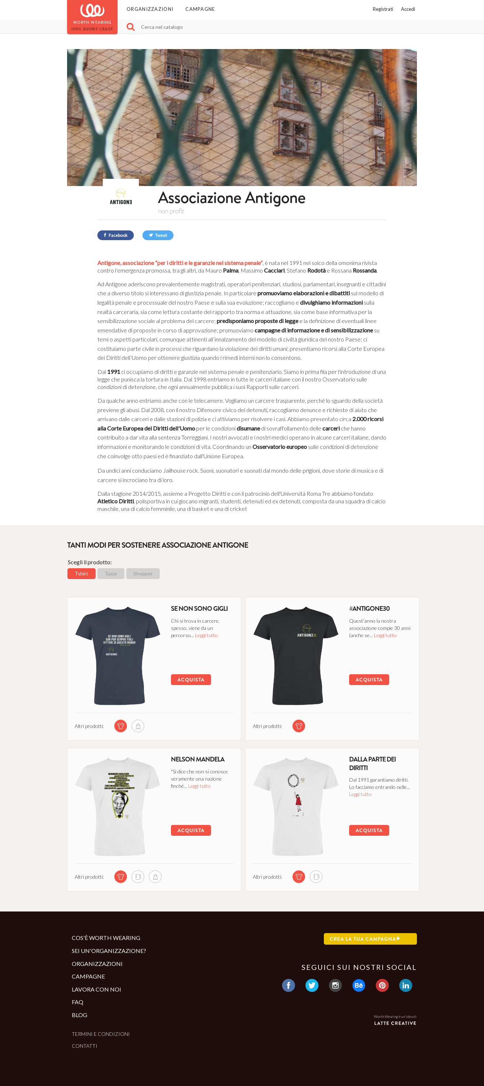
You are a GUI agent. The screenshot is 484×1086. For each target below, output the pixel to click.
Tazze (111, 573)
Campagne (200, 9)
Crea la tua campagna (365, 938)
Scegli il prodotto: (90, 562)
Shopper (143, 573)
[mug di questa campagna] (137, 876)
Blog (79, 1014)
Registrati (383, 9)
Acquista (189, 679)
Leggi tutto (205, 635)
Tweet (158, 235)
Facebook (115, 235)
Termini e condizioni (101, 1034)
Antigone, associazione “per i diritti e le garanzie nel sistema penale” (180, 262)
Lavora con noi (96, 989)
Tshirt (81, 573)
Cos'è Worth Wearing (106, 937)
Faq (77, 1001)
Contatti (84, 1046)
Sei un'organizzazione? (109, 950)
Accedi (408, 9)
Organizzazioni (150, 9)
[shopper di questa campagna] (137, 726)
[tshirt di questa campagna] (120, 726)
